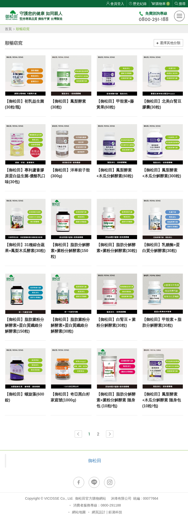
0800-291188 (111, 505)
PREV (78, 434)
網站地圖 (79, 512)
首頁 (8, 29)
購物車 (162, 4)
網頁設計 (99, 512)
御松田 (94, 460)
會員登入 (117, 4)
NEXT (109, 434)
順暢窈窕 (23, 29)
